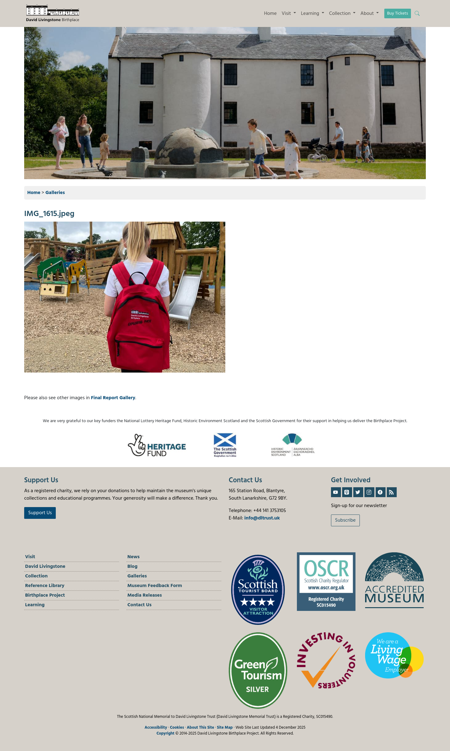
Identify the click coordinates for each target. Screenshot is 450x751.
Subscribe (345, 520)
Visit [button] (287, 14)
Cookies (177, 727)
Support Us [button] (40, 513)
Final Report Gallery (113, 398)
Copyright (165, 733)
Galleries (55, 193)
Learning (35, 605)
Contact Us (139, 605)
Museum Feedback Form (154, 586)
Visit (30, 557)
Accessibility (155, 727)
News (133, 557)
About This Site (200, 727)
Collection (36, 576)
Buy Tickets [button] (397, 13)
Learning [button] (310, 14)
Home (270, 14)
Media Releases (144, 595)
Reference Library (44, 586)
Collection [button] (340, 14)
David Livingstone (45, 567)
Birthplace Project (45, 595)
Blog (132, 567)
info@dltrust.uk (262, 518)
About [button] (367, 14)
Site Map (225, 727)
